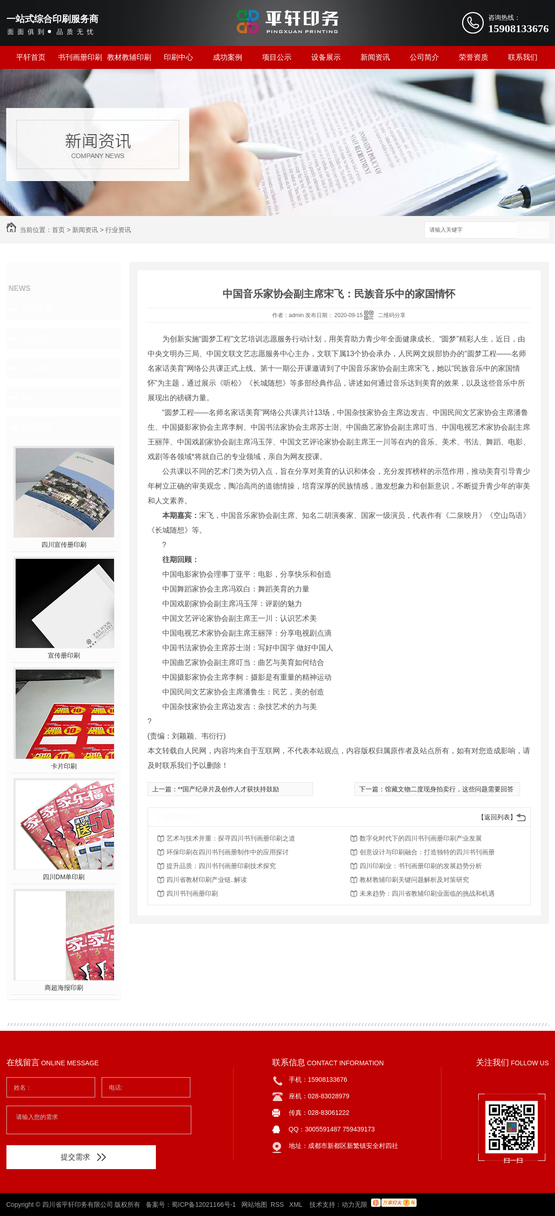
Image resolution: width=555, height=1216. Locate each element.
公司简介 (424, 57)
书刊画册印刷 (80, 57)
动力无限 (354, 1204)
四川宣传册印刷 (63, 544)
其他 (28, 397)
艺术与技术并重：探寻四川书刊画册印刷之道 (230, 838)
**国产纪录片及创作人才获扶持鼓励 (229, 789)
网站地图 (254, 1204)
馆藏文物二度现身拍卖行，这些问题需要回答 (449, 789)
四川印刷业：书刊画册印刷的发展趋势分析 (421, 865)
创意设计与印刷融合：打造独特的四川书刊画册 (427, 852)
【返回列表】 (497, 817)
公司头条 (36, 309)
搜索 (533, 230)
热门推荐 (36, 427)
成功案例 (227, 57)
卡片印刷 (64, 766)
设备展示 (326, 57)
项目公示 (277, 57)
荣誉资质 (473, 57)
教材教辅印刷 (129, 57)
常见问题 (36, 368)
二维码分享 (392, 315)
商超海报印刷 (64, 987)
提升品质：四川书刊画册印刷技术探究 (221, 865)
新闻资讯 (375, 57)
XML (296, 1204)
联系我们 (523, 57)
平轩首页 (31, 57)
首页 (58, 229)
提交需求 (83, 1157)
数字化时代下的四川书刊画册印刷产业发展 (421, 838)
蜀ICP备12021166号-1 (204, 1204)
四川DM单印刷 (64, 877)
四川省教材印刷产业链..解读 (206, 879)
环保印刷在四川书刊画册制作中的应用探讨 (227, 852)
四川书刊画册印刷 (192, 893)
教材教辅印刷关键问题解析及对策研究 (414, 879)
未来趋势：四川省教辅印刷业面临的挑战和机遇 (427, 893)
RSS (278, 1204)
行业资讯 (118, 229)
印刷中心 (178, 57)
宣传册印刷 (64, 655)
